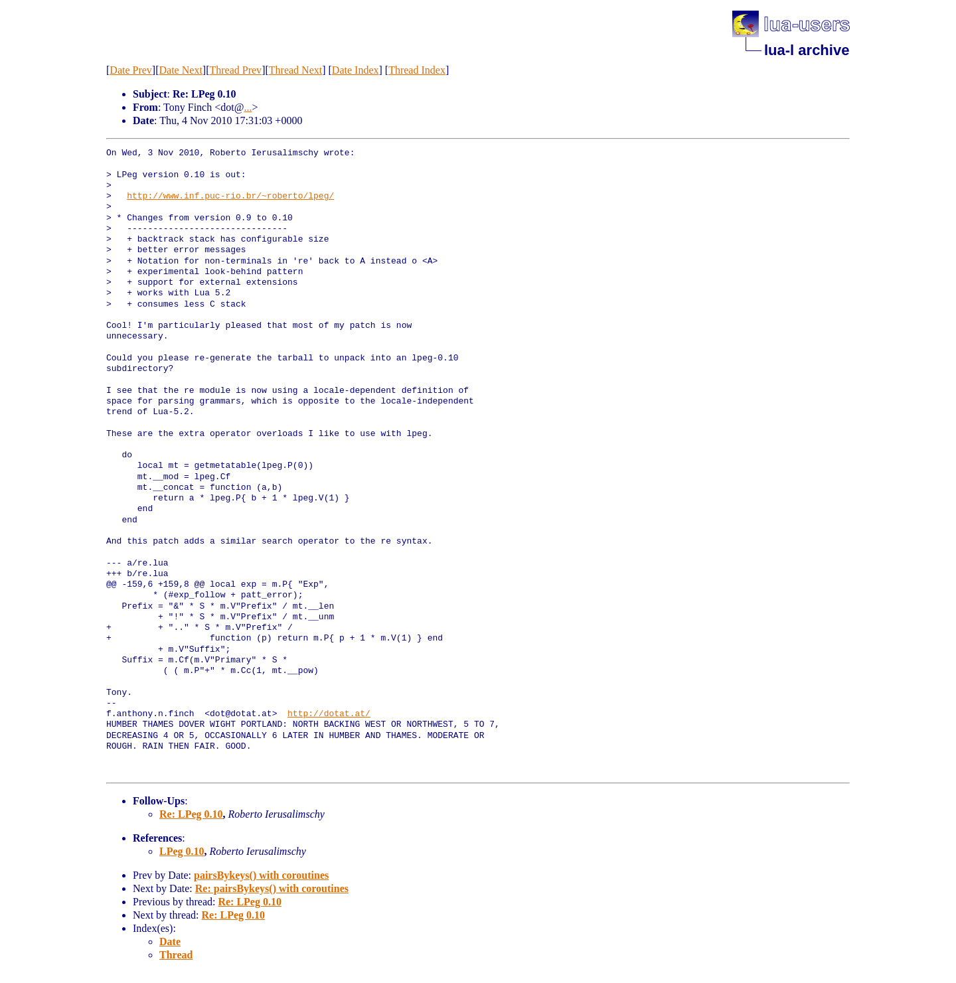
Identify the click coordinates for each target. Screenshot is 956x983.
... (248, 107)
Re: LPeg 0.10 (191, 814)
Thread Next (295, 70)
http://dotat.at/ (328, 714)
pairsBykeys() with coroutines (261, 875)
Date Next (180, 70)
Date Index (355, 70)
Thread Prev (235, 70)
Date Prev (131, 70)
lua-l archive (806, 50)
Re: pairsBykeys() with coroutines (272, 888)
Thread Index (416, 70)
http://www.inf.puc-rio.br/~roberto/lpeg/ (230, 196)
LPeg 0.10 (181, 851)
